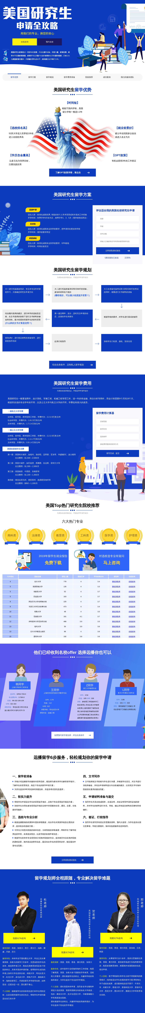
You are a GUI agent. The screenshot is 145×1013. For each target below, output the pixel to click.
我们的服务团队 (127, 77)
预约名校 (49, 42)
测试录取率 (116, 581)
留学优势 (14, 77)
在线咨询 (24, 42)
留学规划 (50, 77)
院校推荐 (89, 77)
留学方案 (32, 77)
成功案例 (107, 77)
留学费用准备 (69, 77)
